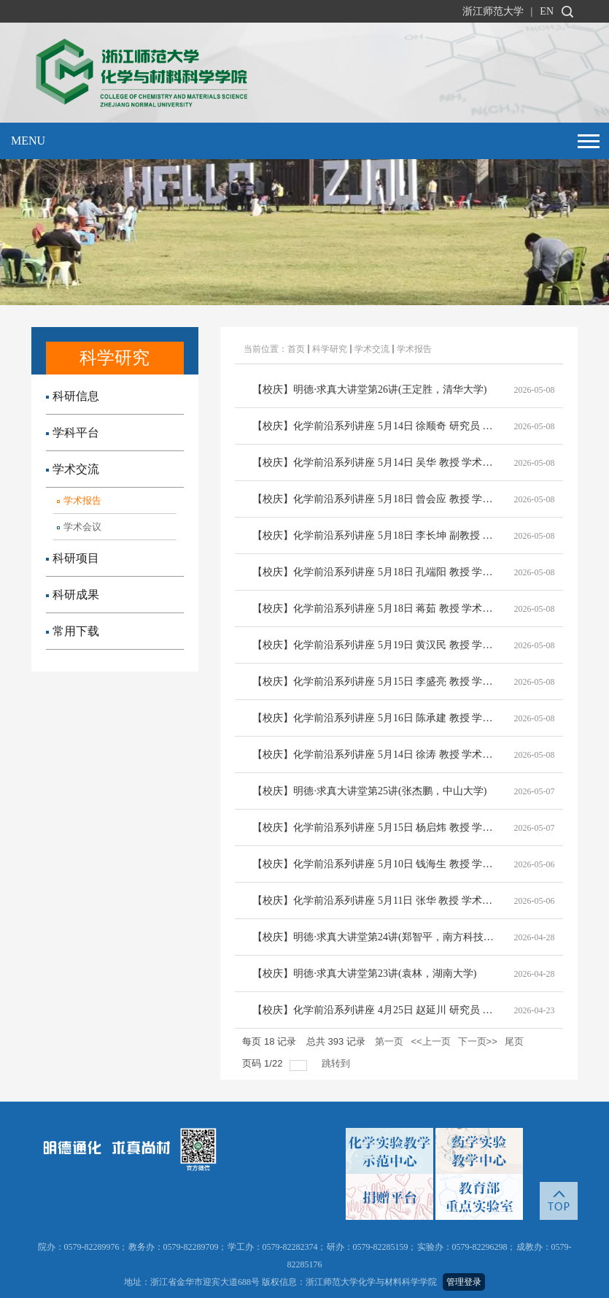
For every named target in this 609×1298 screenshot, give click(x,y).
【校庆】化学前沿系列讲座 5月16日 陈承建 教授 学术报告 (374, 718)
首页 (296, 349)
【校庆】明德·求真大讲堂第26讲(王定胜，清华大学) (369, 389)
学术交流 (72, 469)
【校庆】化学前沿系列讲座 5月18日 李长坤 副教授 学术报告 (374, 535)
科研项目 (72, 558)
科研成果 (72, 594)
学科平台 (72, 432)
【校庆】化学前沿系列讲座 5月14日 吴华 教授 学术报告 (374, 462)
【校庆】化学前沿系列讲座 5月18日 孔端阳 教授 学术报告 (374, 572)
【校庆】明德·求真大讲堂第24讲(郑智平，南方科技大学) (374, 937)
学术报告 (79, 500)
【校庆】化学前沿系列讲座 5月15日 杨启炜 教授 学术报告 (374, 827)
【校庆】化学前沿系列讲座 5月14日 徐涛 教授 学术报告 (374, 754)
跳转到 (337, 1063)
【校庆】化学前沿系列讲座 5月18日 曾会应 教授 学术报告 (374, 499)
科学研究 (329, 349)
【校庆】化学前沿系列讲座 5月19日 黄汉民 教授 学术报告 (374, 645)
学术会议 (79, 526)
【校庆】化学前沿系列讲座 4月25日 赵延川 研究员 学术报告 (374, 1010)
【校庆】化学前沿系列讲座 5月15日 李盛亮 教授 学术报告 (374, 681)
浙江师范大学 (493, 11)
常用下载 (72, 631)
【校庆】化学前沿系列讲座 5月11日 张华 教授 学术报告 (374, 900)
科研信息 (72, 396)
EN (547, 11)
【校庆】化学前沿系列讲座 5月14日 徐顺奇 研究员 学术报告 (374, 425)
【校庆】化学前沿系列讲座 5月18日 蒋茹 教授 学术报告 (374, 608)
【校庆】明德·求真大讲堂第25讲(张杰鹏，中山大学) (369, 791)
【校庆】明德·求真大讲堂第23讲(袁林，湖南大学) (364, 973)
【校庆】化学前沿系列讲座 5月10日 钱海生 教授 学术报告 (374, 864)
